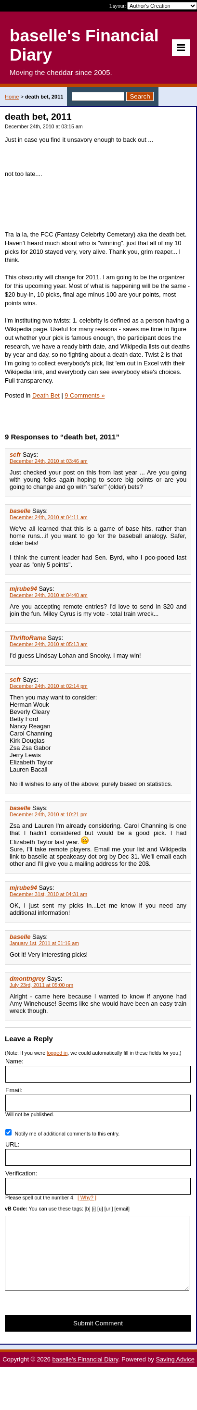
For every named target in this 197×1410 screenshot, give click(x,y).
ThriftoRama (28, 637)
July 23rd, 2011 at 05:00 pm (41, 985)
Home (12, 97)
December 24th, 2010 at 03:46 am (49, 461)
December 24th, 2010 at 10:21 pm (49, 814)
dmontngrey (27, 978)
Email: (14, 1090)
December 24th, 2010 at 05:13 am (49, 644)
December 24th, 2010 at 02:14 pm (49, 686)
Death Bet (46, 395)
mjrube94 (23, 588)
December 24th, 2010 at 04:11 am (49, 517)
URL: (12, 1144)
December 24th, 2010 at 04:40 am (49, 595)
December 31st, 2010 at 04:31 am (48, 894)
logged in (57, 1053)
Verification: (21, 1173)
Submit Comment (98, 1337)
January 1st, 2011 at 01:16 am (44, 943)
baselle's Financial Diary (85, 1373)
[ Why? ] (87, 1197)
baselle (20, 510)
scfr (15, 454)
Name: (14, 1061)
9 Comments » (85, 395)
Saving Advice (175, 1373)
